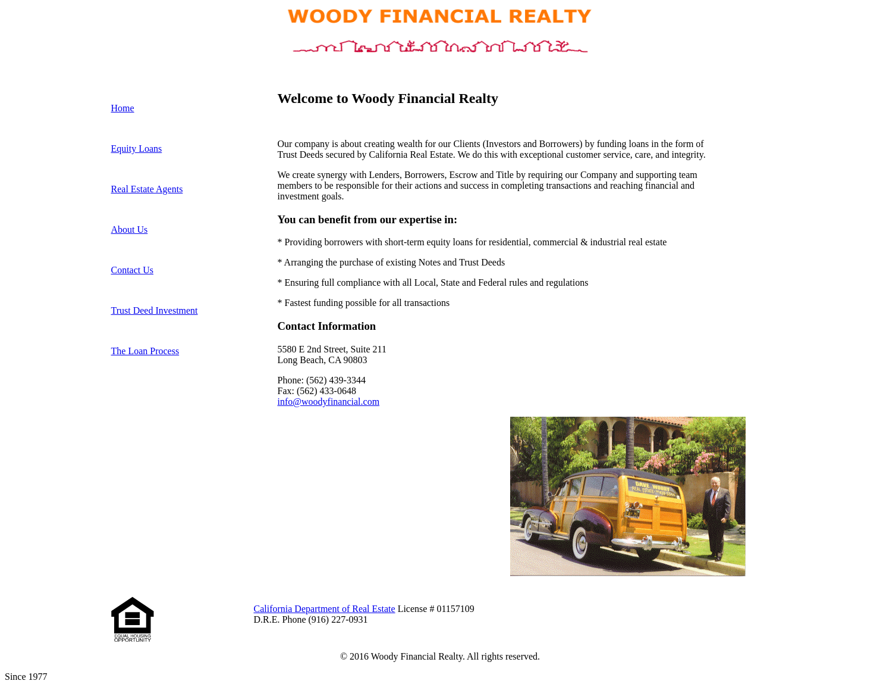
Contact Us (132, 270)
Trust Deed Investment (154, 310)
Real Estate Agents (147, 189)
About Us (129, 229)
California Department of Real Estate (324, 609)
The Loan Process (145, 351)
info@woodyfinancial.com (329, 401)
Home (122, 108)
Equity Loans (136, 148)
